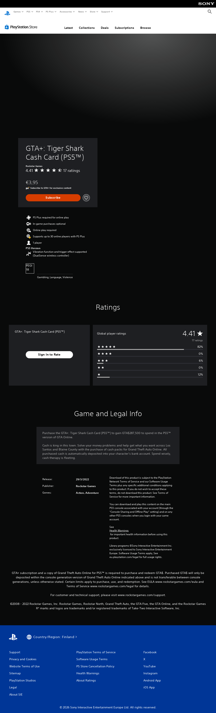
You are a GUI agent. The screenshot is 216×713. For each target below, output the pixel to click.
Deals (105, 24)
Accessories (65, 11)
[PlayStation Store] (21, 23)
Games (16, 11)
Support (105, 11)
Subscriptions (124, 24)
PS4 (38, 11)
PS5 (28, 11)
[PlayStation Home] (7, 12)
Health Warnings (119, 526)
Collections (87, 24)
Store (92, 11)
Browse (145, 24)
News (81, 11)
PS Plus (50, 11)
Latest (68, 24)
